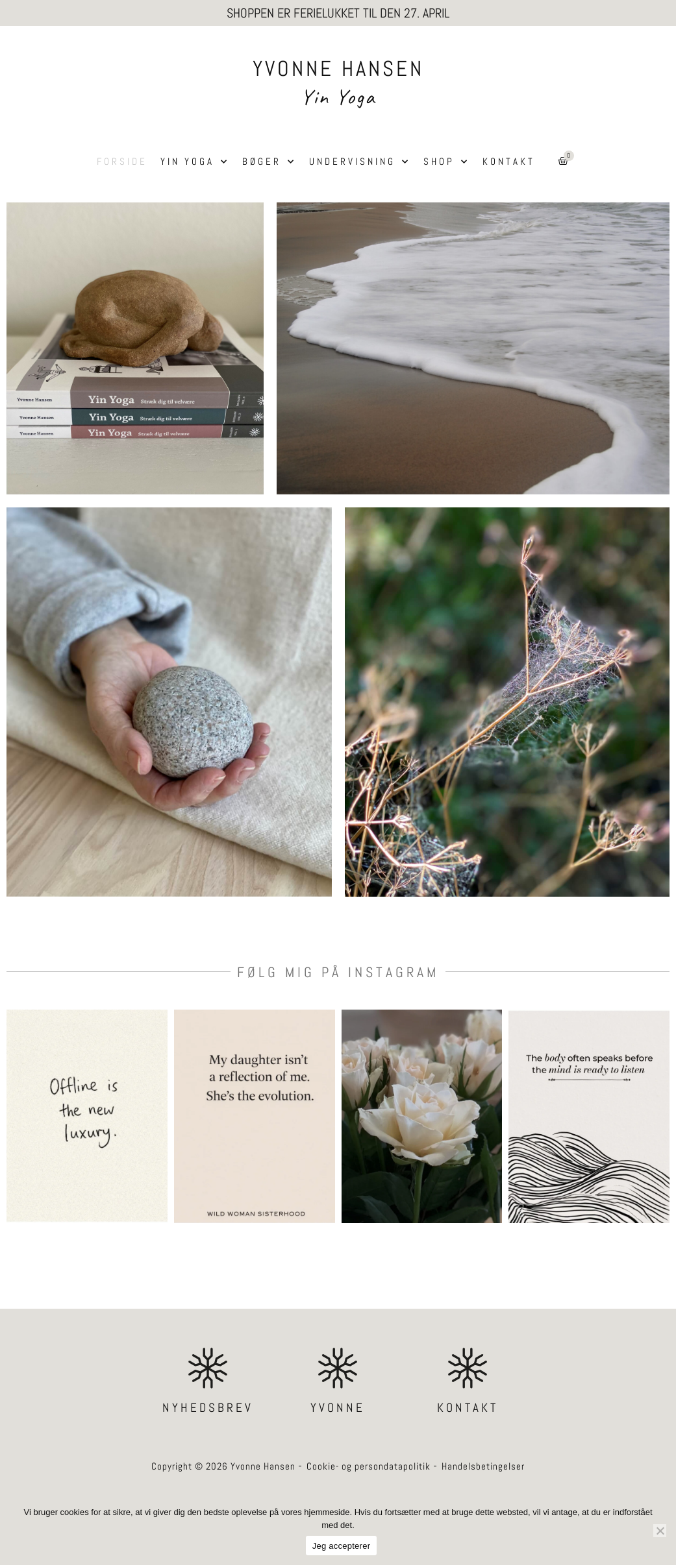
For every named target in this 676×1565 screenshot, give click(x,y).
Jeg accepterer (341, 1546)
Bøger (269, 162)
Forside (122, 161)
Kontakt (508, 161)
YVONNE (337, 1408)
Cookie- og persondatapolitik (369, 1466)
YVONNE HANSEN (338, 68)
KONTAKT (467, 1408)
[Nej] (659, 1530)
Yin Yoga (338, 96)
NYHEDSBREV (207, 1408)
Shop (446, 162)
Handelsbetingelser (483, 1466)
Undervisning (359, 162)
